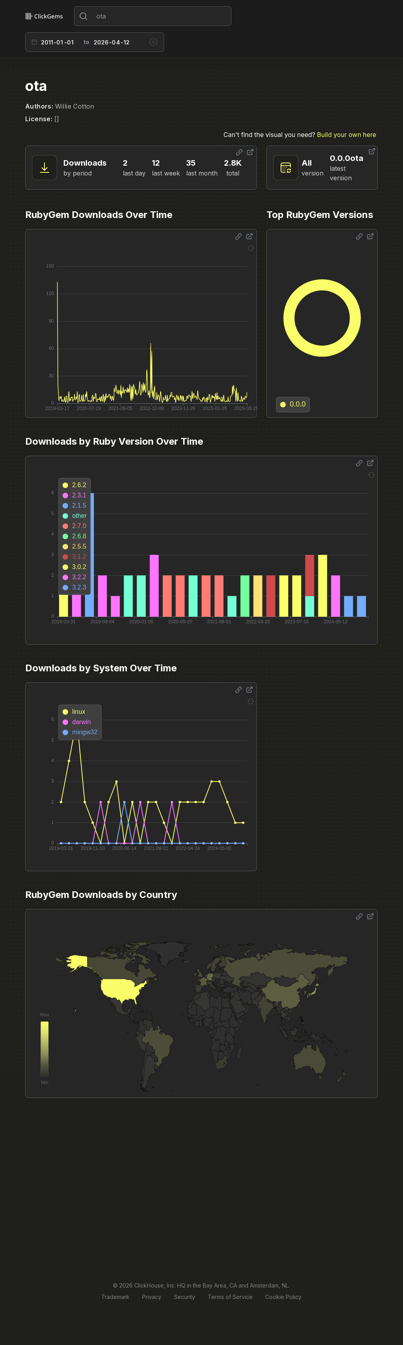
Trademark (115, 1296)
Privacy (151, 1296)
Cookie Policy (283, 1296)
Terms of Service (230, 1296)
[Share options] (239, 152)
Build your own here (346, 135)
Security (184, 1296)
